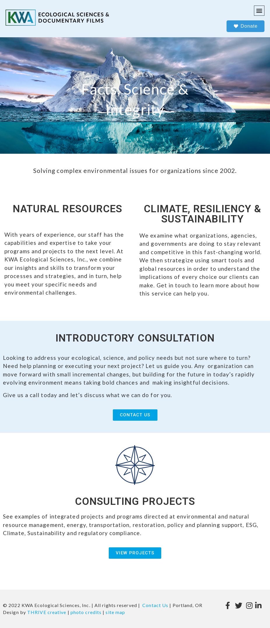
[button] (259, 11)
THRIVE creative (46, 612)
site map (115, 612)
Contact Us (155, 605)
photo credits (86, 612)
